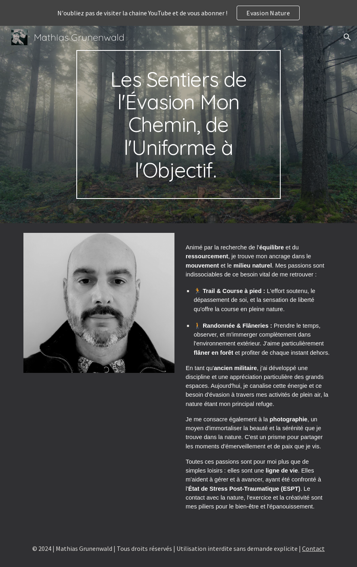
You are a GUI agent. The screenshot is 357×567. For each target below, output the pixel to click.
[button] (347, 37)
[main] (178, 124)
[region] (178, 13)
